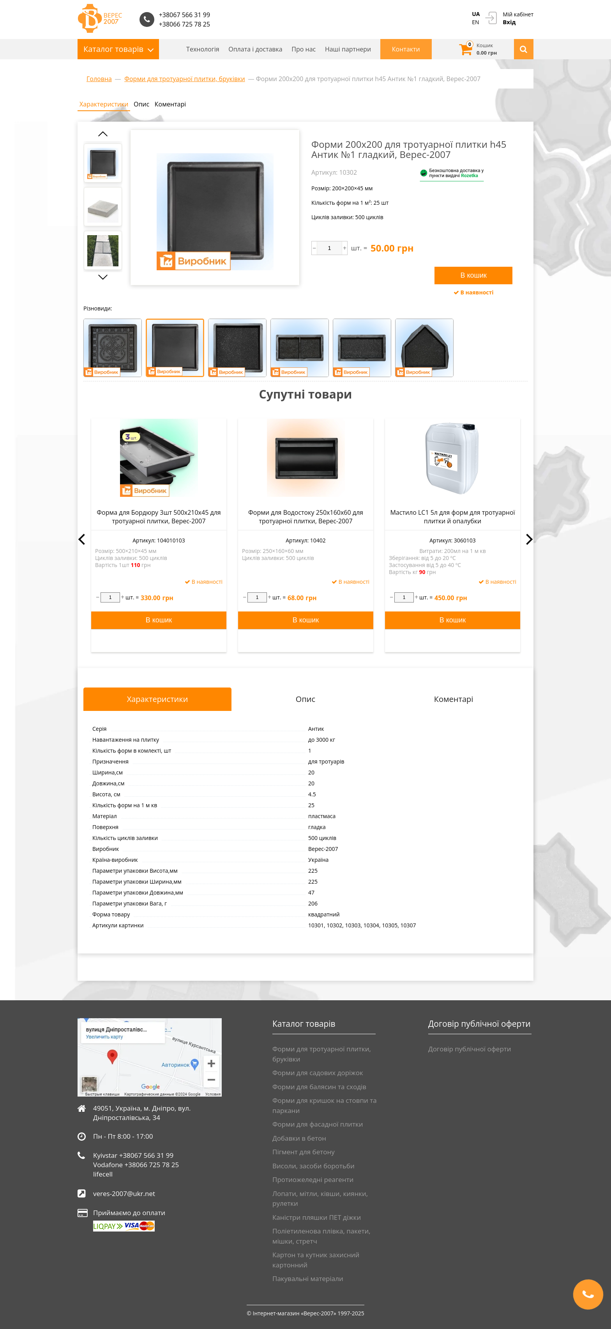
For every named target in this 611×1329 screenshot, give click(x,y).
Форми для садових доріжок (317, 1072)
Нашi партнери (348, 49)
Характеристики (103, 104)
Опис (141, 104)
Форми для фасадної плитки (317, 1124)
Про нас (303, 49)
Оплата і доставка (255, 49)
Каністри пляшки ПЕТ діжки (316, 1217)
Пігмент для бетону (303, 1151)
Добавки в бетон (299, 1138)
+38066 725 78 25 (184, 24)
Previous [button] (81, 539)
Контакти (406, 49)
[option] (102, 163)
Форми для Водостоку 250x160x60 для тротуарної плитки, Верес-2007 (305, 516)
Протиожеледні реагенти (312, 1179)
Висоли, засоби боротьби (313, 1165)
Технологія (202, 49)
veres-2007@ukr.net (124, 1193)
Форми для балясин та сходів (319, 1086)
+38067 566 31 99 (184, 15)
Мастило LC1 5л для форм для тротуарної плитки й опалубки (452, 516)
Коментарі (170, 104)
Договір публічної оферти (469, 1048)
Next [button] (529, 539)
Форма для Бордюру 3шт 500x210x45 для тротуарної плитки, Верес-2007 (159, 516)
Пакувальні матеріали (307, 1278)
